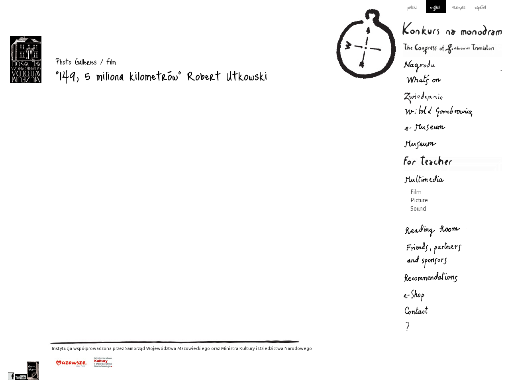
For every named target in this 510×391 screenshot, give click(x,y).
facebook (11, 371)
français (458, 6)
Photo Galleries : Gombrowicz (25, 59)
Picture (419, 200)
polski (412, 6)
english (435, 6)
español (480, 6)
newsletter (33, 371)
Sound (418, 208)
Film (416, 192)
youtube (21, 371)
